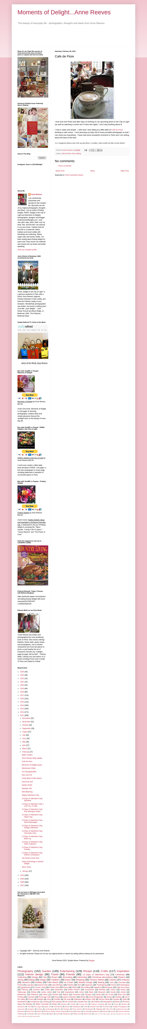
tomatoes (31, 1009)
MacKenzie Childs (29, 768)
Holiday (38, 982)
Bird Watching (27, 792)
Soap (57, 997)
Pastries (70, 985)
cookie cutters (46, 992)
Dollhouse (34, 995)
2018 (22, 692)
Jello (109, 1004)
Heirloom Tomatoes (98, 1004)
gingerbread (25, 987)
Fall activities (57, 1002)
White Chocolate (42, 1004)
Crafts (104, 971)
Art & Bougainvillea (29, 772)
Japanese (88, 985)
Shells (74, 987)
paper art (48, 1006)
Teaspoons (66, 1014)
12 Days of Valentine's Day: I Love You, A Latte (33, 805)
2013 (22, 709)
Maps (51, 1014)
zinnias (113, 1011)
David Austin (43, 985)
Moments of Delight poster (32, 765)
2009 (22, 879)
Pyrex (116, 1004)
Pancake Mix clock (121, 1014)
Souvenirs (76, 995)
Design (35, 977)
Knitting (20, 997)
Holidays (118, 997)
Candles (57, 999)
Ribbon (65, 995)
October (25, 725)
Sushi (58, 1014)
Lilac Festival (41, 1014)
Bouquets (109, 987)
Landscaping (49, 1009)
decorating (67, 977)
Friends (70, 974)
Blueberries (22, 995)
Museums (102, 992)
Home (92, 171)
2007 (22, 885)
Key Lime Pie (27, 775)
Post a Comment (64, 166)
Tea (45, 977)
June (24, 739)
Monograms (107, 1002)
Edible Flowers (74, 990)
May (24, 742)
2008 (22, 882)
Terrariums (106, 1006)
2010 (22, 875)
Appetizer (97, 987)
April (24, 745)
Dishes (83, 997)
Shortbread (89, 1009)
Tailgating (99, 1009)
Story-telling (85, 987)
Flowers (121, 977)
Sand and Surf (27, 782)
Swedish (40, 999)
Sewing (101, 982)
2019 (22, 689)
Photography (25, 971)
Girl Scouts (69, 1002)
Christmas (120, 974)
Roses (55, 977)
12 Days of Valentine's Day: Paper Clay (32, 816)
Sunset (113, 992)
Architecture (34, 1002)
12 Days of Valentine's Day (96, 974)
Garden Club (54, 987)
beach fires (87, 1014)
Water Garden (27, 755)
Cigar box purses (122, 987)
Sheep (71, 1011)
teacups (105, 1011)
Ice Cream (68, 982)
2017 (22, 695)
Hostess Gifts (90, 999)
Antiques (125, 980)
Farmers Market (96, 980)
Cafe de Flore (117, 130)
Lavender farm (82, 1002)
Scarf (85, 1006)
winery (67, 1006)
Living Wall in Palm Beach (32, 778)
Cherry (113, 990)
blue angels (38, 1006)
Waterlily (29, 1004)
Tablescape (22, 992)
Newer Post (60, 171)
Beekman (21, 1011)
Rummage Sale (45, 997)
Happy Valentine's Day (30, 795)
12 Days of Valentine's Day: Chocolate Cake (32, 832)
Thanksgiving (102, 985)
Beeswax (64, 1004)
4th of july (109, 995)
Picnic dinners (77, 1009)
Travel (54, 974)
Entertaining (67, 971)
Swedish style (94, 1006)
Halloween (78, 999)
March (25, 749)
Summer (36, 990)
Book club (122, 995)
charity (122, 992)
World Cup (77, 1014)
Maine (91, 992)
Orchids (55, 995)
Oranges (66, 1009)
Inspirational (69, 992)
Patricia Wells (104, 999)
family (98, 995)
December (26, 718)
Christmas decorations (102, 977)
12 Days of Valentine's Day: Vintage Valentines (32, 827)
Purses (31, 999)
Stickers (124, 1004)
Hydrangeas (124, 985)
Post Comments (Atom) (74, 175)
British (39, 1011)
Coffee (47, 990)
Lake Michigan (57, 985)
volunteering (58, 1006)
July (24, 735)
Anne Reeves (36, 194)
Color (112, 982)
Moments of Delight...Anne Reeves (64, 12)
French (113, 985)
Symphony (21, 1006)
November (26, 722)
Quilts (124, 999)
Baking (31, 980)
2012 (22, 712)
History (109, 997)
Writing (78, 153)
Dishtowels (59, 990)
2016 (22, 699)
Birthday (102, 990)
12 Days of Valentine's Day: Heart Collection (32, 843)
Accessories (89, 990)
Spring (21, 980)
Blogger (92, 961)
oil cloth (86, 1011)
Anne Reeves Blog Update (32, 758)
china (49, 999)
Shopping (80, 980)
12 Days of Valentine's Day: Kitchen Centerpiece (32, 854)
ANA (79, 985)
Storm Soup (26, 867)
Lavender (31, 997)
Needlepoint (76, 1006)
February (26, 752)
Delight (43, 980)
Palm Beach (53, 982)
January (25, 871)
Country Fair (83, 1004)
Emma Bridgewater (96, 997)
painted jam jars (121, 1009)
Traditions (55, 980)
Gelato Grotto (27, 785)
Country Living (39, 987)
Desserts (26, 982)
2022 (22, 678)
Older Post (125, 171)
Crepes (39, 1009)
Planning (25, 990)
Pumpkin (115, 999)
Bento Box (30, 1011)
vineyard (34, 1016)
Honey (122, 990)
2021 (22, 682)
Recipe (87, 971)
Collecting (22, 977)
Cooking (46, 1002)
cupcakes (30, 985)
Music (117, 1002)
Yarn (29, 1006)
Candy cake (109, 1014)
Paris (73, 153)
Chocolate (122, 982)
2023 (22, 675)
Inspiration (123, 971)
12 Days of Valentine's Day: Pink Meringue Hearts (32, 810)
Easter (68, 980)
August (25, 732)
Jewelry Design (85, 982)
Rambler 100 (27, 788)
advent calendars (69, 997)
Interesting (82, 977)
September (26, 728)
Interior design (34, 974)
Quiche (20, 1016)
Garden (46, 971)
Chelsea (73, 1004)
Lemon (81, 992)
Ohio (58, 1009)
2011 (22, 715)
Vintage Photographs (120, 1006)
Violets (78, 1011)
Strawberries (22, 1002)
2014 (22, 705)
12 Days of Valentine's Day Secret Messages (32, 821)
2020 (22, 685)
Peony (65, 987)
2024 (22, 672)
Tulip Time (109, 1009)
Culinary (113, 980)
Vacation (88, 995)
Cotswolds (30, 1014)
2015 (22, 702)
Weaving (27, 1016)
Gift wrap (67, 999)
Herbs (45, 995)
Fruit (58, 992)
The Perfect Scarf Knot (30, 858)
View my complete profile (27, 250)
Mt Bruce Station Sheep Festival (55, 1011)
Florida (20, 985)
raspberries (95, 1011)
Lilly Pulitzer (95, 1002)
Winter (54, 1004)
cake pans (21, 1009)
